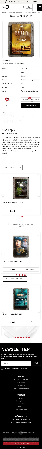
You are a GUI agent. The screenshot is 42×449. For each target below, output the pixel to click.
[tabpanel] (21, 194)
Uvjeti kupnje (21, 406)
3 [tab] (22, 275)
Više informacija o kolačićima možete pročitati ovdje (18, 436)
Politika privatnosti (21, 401)
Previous (3, 195)
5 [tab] (23, 337)
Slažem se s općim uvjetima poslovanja (16, 368)
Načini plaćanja (21, 404)
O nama (21, 398)
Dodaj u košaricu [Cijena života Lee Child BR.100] (30, 322)
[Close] (21, 439)
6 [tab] (26, 337)
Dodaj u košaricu (31, 105)
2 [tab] (22, 216)
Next (39, 195)
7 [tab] (29, 337)
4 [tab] (25, 275)
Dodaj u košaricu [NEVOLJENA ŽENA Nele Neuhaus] (30, 211)
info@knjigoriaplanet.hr (23, 388)
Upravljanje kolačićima (21, 409)
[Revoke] (21, 443)
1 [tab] (19, 216)
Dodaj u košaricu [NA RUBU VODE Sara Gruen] (30, 269)
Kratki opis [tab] (8, 130)
